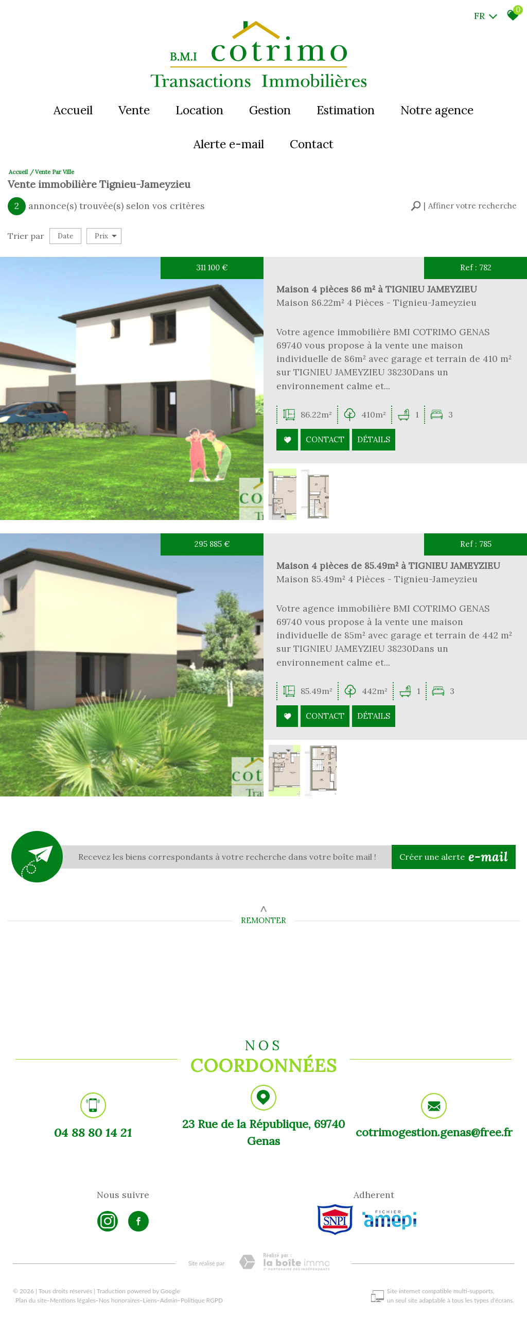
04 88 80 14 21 (93, 1133)
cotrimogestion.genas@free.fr (434, 1135)
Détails (371, 442)
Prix (106, 236)
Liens (150, 1300)
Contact (311, 143)
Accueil (73, 109)
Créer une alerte (453, 857)
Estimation (346, 109)
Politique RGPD (202, 1300)
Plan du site (31, 1300)
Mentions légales (73, 1300)
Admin (169, 1300)
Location (199, 109)
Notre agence (436, 109)
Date (65, 236)
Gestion (270, 109)
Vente (134, 109)
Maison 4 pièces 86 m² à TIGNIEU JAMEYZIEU (372, 298)
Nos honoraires (119, 1300)
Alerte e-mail (229, 143)
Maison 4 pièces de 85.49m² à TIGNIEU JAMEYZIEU (377, 588)
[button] (463, 206)
